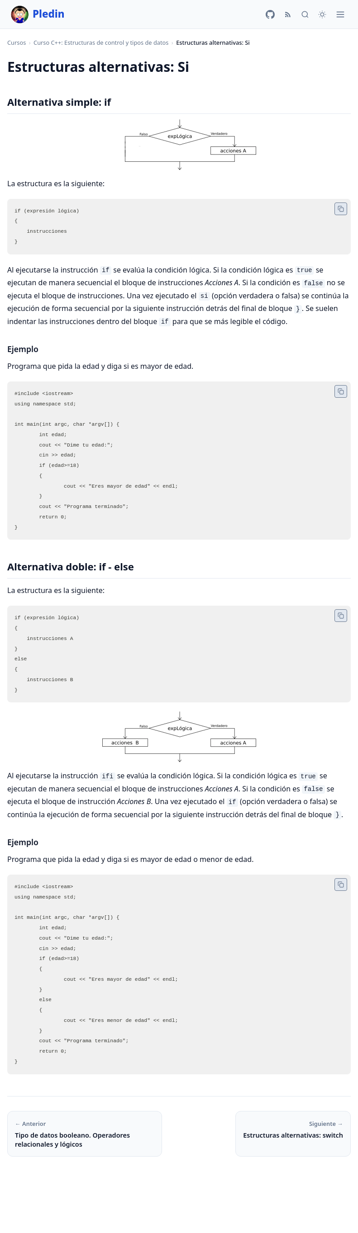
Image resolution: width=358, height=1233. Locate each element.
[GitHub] (270, 14)
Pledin (38, 14)
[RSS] (288, 14)
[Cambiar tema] (322, 14)
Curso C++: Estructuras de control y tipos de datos (100, 42)
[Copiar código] (340, 208)
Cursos (16, 42)
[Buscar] (305, 14)
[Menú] (340, 14)
